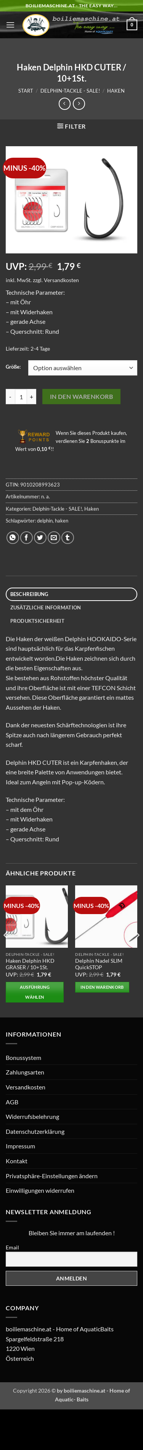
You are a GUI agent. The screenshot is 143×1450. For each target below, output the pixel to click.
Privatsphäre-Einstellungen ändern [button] (52, 1175)
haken (61, 521)
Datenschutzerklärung (35, 1131)
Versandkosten (61, 280)
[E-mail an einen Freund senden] (54, 537)
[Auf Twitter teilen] (40, 537)
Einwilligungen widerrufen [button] (40, 1190)
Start (25, 91)
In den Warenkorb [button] (102, 987)
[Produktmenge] (21, 396)
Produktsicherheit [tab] (37, 621)
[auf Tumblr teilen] (67, 537)
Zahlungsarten (25, 1072)
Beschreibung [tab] (29, 594)
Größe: (13, 367)
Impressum (20, 1146)
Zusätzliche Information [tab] (45, 607)
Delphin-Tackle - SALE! (70, 91)
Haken (116, 91)
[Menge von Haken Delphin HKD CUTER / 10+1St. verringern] (10, 396)
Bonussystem (23, 1057)
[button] (10, 24)
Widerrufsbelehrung (32, 1116)
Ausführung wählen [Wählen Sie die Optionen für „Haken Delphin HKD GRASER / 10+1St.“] (35, 992)
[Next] (136, 950)
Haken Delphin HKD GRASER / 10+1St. (30, 964)
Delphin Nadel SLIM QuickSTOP (98, 964)
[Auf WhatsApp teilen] (12, 537)
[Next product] (65, 103)
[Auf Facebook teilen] (26, 537)
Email (12, 1247)
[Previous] (6, 950)
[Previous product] (79, 103)
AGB (12, 1101)
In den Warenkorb (81, 396)
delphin (45, 521)
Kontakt (16, 1160)
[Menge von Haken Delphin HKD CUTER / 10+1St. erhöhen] (31, 396)
